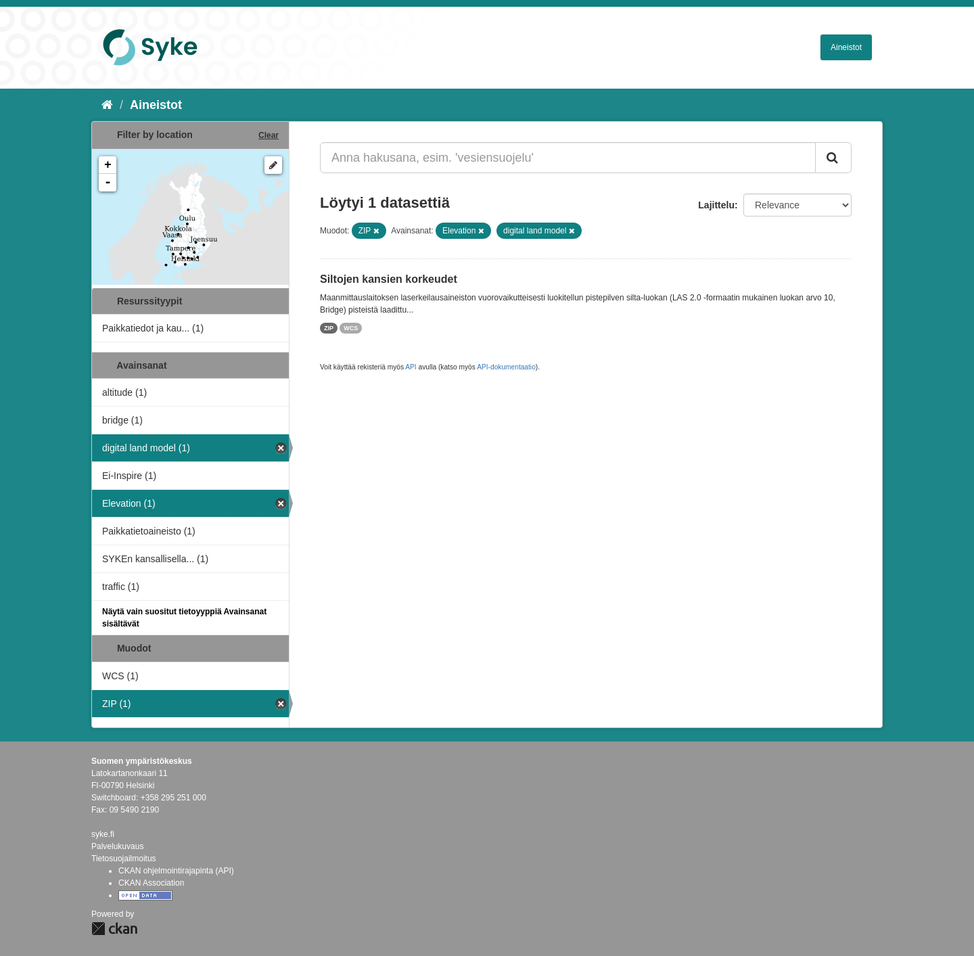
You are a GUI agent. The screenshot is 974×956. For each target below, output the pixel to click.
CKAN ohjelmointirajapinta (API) (176, 870)
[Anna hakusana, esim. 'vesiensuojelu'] (568, 157)
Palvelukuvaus (117, 846)
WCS (351, 328)
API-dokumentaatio (506, 367)
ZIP (328, 328)
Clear (268, 135)
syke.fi (102, 834)
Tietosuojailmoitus (123, 858)
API (410, 367)
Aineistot (846, 47)
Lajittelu (716, 205)
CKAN (114, 928)
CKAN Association (151, 883)
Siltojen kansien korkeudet (388, 279)
